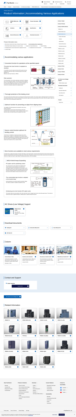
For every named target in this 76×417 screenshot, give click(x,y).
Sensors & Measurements (23, 388)
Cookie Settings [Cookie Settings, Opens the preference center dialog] (54, 414)
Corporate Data (7, 387)
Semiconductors (21, 393)
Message (6, 385)
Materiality (48, 396)
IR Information (49, 387)
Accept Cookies (61, 414)
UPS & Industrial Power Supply (24, 387)
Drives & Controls (22, 385)
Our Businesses (7, 390)
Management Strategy (8, 388)
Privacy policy (6, 410)
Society (48, 401)
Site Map (27, 410)
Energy (20, 395)
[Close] (74, 414)
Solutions (20, 398)
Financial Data (49, 388)
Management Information (51, 385)
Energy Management (22, 390)
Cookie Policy (31, 415)
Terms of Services (14, 410)
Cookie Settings (21, 410)
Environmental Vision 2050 (51, 398)
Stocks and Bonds (50, 390)
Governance (49, 403)
